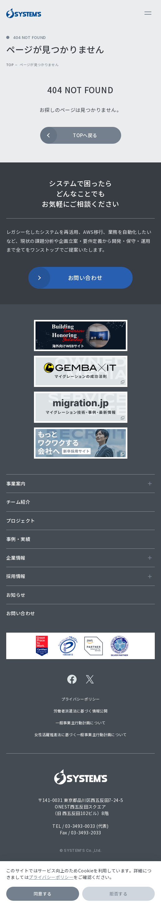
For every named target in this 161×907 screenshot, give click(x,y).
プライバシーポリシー (51, 877)
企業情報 (79, 557)
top (9, 64)
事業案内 (79, 483)
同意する (43, 893)
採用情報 (79, 576)
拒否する (118, 893)
